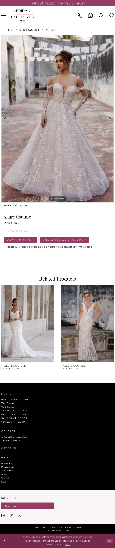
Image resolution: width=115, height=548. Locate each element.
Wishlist (5, 478)
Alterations (7, 470)
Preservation (7, 467)
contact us (69, 246)
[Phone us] (80, 15)
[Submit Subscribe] (49, 506)
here (67, 544)
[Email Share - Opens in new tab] (26, 206)
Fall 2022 (50, 29)
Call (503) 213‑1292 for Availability (64, 240)
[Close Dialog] (4, 541)
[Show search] (101, 15)
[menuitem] (80, 15)
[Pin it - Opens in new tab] (21, 205)
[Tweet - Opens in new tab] (16, 205)
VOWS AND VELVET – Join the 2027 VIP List (57, 3)
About (4, 474)
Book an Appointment (20, 240)
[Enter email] (27, 506)
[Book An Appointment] (90, 15)
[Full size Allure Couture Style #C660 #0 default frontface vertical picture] (57, 118)
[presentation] (27, 323)
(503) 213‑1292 (8, 448)
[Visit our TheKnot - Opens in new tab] (20, 515)
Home (10, 29)
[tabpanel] (57, 118)
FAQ (3, 481)
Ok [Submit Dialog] (110, 540)
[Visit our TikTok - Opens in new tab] (11, 515)
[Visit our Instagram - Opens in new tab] (2, 515)
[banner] (22, 15)
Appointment (8, 463)
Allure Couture (29, 29)
